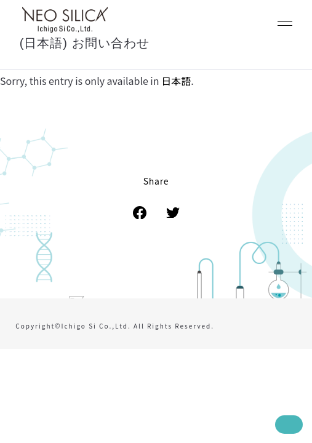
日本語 (176, 80)
